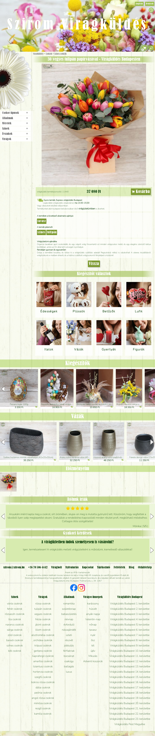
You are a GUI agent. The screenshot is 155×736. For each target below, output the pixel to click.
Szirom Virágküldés (77, 25)
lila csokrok (14, 619)
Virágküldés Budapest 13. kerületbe (129, 666)
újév (93, 651)
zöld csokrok (15, 635)
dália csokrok (43, 687)
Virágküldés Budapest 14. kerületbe (129, 671)
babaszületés (69, 614)
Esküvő (22, 79)
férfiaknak (69, 651)
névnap (69, 619)
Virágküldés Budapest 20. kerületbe (129, 703)
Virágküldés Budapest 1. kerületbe (129, 603)
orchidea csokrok (42, 640)
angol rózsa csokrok (43, 698)
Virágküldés (38, 54)
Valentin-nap (92, 619)
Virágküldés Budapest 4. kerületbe (129, 619)
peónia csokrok (42, 692)
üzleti (69, 635)
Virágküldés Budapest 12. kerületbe (129, 661)
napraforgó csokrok (43, 656)
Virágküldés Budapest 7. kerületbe (129, 635)
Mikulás (92, 656)
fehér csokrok (14, 609)
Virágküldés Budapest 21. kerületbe (129, 708)
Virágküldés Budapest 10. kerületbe (129, 651)
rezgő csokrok (43, 708)
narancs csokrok (15, 624)
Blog (131, 567)
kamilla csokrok (43, 713)
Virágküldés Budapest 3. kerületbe (129, 614)
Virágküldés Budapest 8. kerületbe (129, 640)
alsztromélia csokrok (42, 635)
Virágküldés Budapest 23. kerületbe (129, 719)
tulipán (52, 232)
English (139, 4)
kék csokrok (14, 651)
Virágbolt (15, 93)
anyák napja (93, 614)
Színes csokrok (60, 54)
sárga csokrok (15, 630)
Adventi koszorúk (93, 661)
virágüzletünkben (86, 208)
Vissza (94, 264)
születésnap (69, 609)
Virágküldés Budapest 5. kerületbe (129, 624)
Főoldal (7, 58)
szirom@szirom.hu (14, 567)
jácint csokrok (42, 624)
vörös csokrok (14, 603)
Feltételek (119, 567)
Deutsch (149, 4)
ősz (93, 640)
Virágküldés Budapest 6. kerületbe (129, 630)
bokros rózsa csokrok (43, 682)
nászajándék (69, 630)
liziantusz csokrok (43, 666)
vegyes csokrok (43, 614)
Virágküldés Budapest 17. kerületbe (129, 687)
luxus (69, 671)
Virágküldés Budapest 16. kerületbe (129, 682)
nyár (92, 635)
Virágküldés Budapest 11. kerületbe (129, 656)
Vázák (77, 416)
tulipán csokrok (42, 609)
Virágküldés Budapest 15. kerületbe (129, 677)
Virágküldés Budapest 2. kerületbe (129, 609)
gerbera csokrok (43, 651)
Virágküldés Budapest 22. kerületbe (129, 713)
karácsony (93, 603)
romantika (69, 603)
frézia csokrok (43, 619)
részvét (69, 640)
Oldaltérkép (145, 567)
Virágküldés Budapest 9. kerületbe (129, 645)
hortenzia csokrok (43, 671)
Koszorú (19, 86)
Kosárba (141, 192)
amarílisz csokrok (42, 661)
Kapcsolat (87, 567)
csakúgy (69, 661)
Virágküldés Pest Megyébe (129, 724)
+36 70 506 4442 (38, 567)
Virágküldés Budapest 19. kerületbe (129, 698)
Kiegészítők (77, 363)
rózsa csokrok (43, 603)
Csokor (18, 66)
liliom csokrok (43, 630)
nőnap (93, 624)
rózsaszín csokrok (15, 614)
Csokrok (49, 54)
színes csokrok (15, 645)
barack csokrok (14, 640)
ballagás (69, 666)
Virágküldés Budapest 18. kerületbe (129, 692)
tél (92, 645)
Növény (21, 72)
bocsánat (69, 656)
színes (41, 232)
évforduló (69, 624)
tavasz (41, 221)
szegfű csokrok (43, 677)
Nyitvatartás (72, 567)
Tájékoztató (103, 567)
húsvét (93, 609)
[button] (152, 389)
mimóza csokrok (43, 703)
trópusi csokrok (42, 645)
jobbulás (69, 645)
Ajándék (12, 60)
